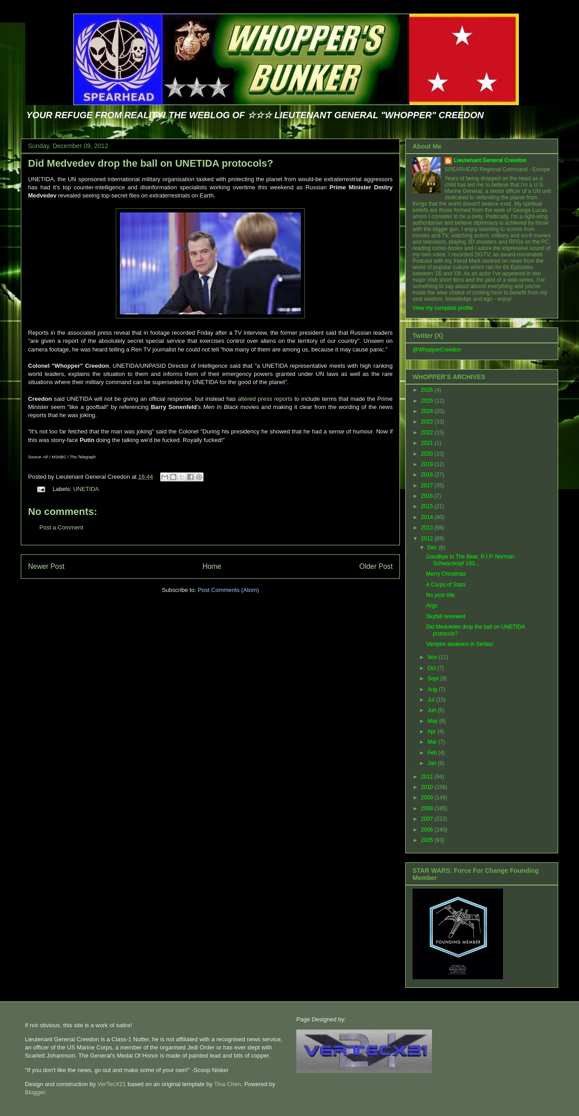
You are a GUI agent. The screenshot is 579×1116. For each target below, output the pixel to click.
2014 (428, 517)
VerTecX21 (111, 1084)
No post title (440, 595)
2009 (428, 797)
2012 (428, 538)
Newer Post (46, 566)
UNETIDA (86, 489)
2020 (428, 454)
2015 (428, 506)
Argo (431, 605)
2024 (428, 411)
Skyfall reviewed (445, 616)
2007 (428, 819)
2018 (428, 474)
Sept (433, 678)
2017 (428, 485)
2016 (428, 496)
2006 (428, 830)
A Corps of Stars (445, 585)
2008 (428, 808)
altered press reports (266, 398)
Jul (431, 700)
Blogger (35, 1092)
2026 (428, 390)
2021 (428, 443)
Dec (433, 547)
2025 (428, 401)
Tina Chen (227, 1084)
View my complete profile (443, 308)
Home (212, 566)
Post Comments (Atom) (228, 590)
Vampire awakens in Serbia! (460, 644)
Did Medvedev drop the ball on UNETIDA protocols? (150, 163)
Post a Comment (61, 527)
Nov (433, 657)
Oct (432, 668)
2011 (428, 777)
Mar (432, 742)
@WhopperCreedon (437, 349)
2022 (428, 432)
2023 (428, 421)
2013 (428, 527)
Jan (432, 763)
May (433, 721)
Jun (432, 710)
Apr (432, 731)
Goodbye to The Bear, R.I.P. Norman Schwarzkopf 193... (470, 559)
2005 (428, 840)
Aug (433, 689)
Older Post (376, 566)
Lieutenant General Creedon (490, 160)
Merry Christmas (446, 574)
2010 (428, 787)
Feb (432, 753)
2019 (428, 464)
